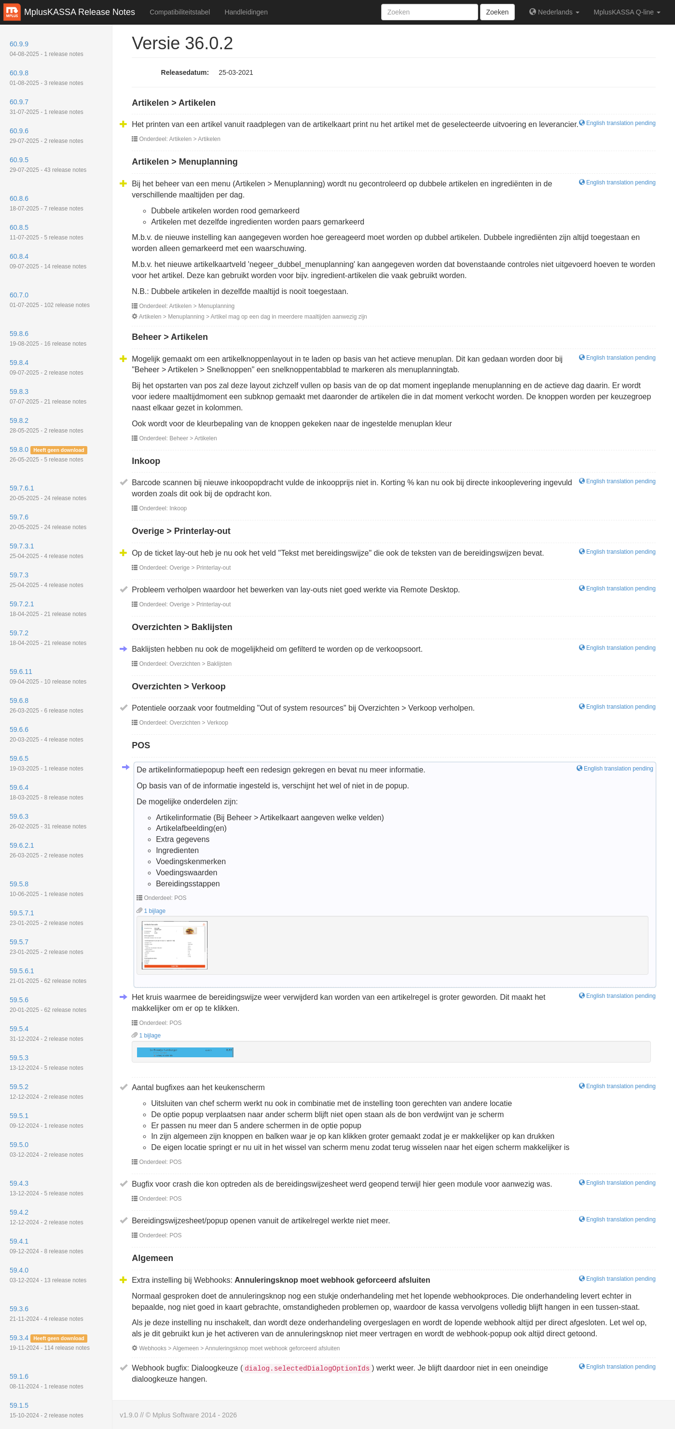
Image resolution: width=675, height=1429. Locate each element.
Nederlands (554, 12)
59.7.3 (46, 579)
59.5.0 (46, 1149)
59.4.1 (46, 1246)
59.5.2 (46, 1091)
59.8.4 (46, 367)
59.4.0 (48, 1275)
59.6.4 (46, 792)
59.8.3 (48, 396)
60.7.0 (50, 299)
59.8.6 (48, 338)
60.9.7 (46, 106)
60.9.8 (46, 77)
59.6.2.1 (46, 850)
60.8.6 (46, 203)
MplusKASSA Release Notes (79, 12)
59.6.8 (46, 705)
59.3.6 (46, 1313)
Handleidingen (246, 12)
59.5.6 (48, 1004)
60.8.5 (46, 232)
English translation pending (617, 123)
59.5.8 (46, 888)
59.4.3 (46, 1188)
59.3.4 (50, 1342)
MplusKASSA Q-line (627, 12)
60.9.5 (48, 164)
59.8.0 (48, 454)
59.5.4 (46, 1033)
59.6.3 (48, 821)
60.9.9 (46, 48)
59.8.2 (46, 425)
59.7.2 (48, 637)
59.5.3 (46, 1062)
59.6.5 (46, 763)
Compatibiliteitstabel (180, 12)
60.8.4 (48, 261)
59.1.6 (46, 1381)
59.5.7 (46, 946)
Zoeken (497, 12)
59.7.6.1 (48, 493)
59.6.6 (46, 734)
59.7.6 (48, 522)
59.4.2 (46, 1217)
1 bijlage (151, 911)
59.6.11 (48, 676)
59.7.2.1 (48, 608)
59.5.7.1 (46, 917)
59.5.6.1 (48, 975)
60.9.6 (46, 135)
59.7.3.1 (46, 551)
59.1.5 (46, 1410)
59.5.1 (46, 1120)
